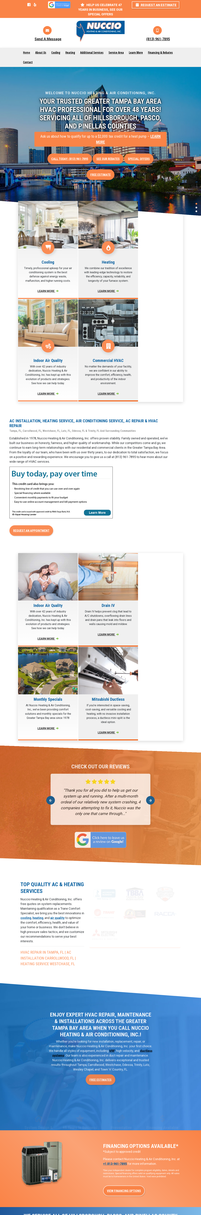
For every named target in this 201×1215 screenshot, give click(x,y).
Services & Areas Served (101, 1208)
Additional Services (91, 53)
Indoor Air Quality (155, 1150)
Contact (28, 62)
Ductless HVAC (113, 1141)
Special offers (139, 159)
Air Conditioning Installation (72, 1148)
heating (38, 755)
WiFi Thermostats (114, 1182)
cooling (25, 755)
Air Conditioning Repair (77, 1128)
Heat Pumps (111, 1150)
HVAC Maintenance (156, 1159)
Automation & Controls (159, 1141)
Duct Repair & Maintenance (112, 1170)
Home (26, 53)
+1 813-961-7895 (115, 1002)
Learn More (136, 53)
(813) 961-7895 (158, 39)
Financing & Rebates (160, 53)
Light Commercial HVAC (159, 1132)
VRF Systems (111, 1159)
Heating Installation (74, 1177)
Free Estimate (100, 174)
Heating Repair (71, 1159)
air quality (57, 755)
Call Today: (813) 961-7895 (69, 159)
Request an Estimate (156, 5)
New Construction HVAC (118, 1132)
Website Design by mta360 (92, 1203)
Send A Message (48, 39)
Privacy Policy (116, 1203)
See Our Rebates (108, 159)
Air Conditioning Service (77, 1137)
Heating (70, 53)
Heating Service (72, 1168)
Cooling (55, 53)
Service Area (116, 53)
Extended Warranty (156, 1168)
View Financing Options (124, 1029)
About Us (40, 53)
